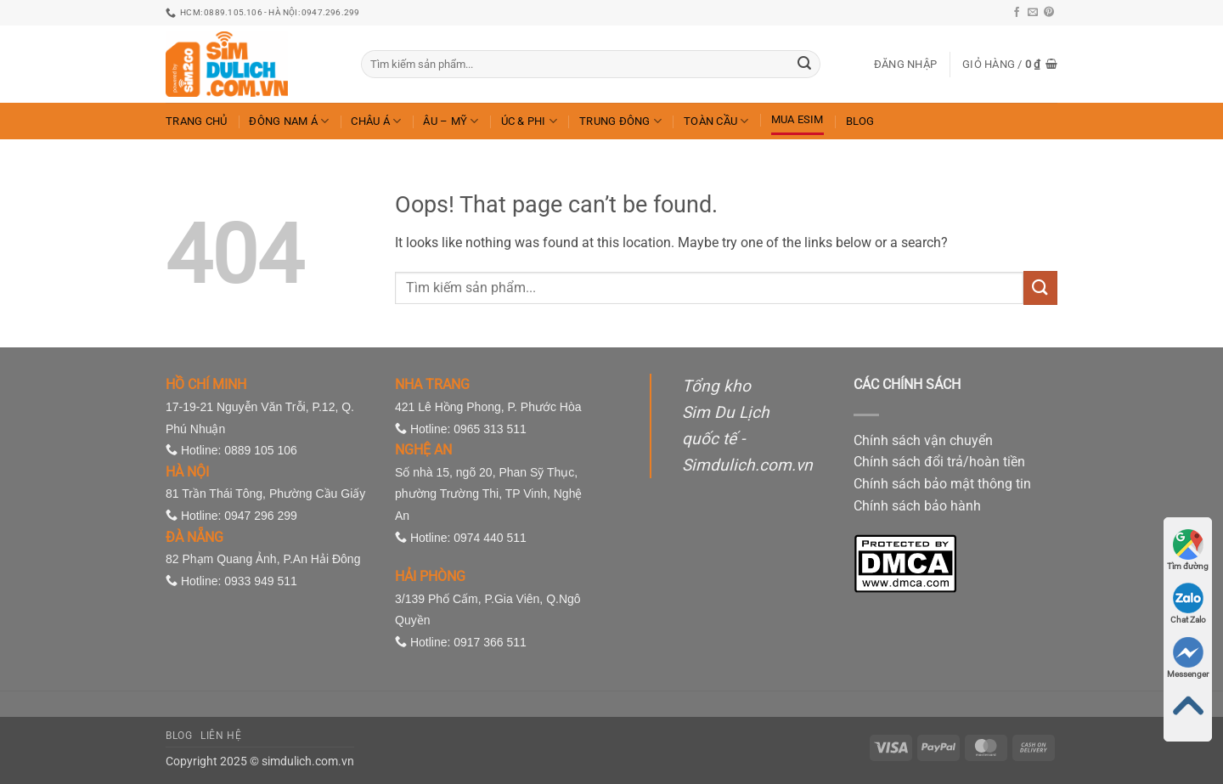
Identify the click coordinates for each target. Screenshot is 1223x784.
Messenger (1188, 658)
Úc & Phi (529, 121)
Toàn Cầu (716, 121)
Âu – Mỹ (450, 121)
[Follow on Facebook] (1017, 13)
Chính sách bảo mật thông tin (942, 484)
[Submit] (804, 64)
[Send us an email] (1033, 13)
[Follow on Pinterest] (1049, 13)
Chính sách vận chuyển (923, 440)
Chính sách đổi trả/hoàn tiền (939, 462)
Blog (860, 121)
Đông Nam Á (289, 121)
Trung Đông (620, 121)
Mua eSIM (797, 119)
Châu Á (376, 121)
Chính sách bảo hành (917, 506)
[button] (905, 64)
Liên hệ (220, 736)
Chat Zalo (1188, 603)
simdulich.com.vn (308, 761)
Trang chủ (196, 121)
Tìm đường (1188, 550)
